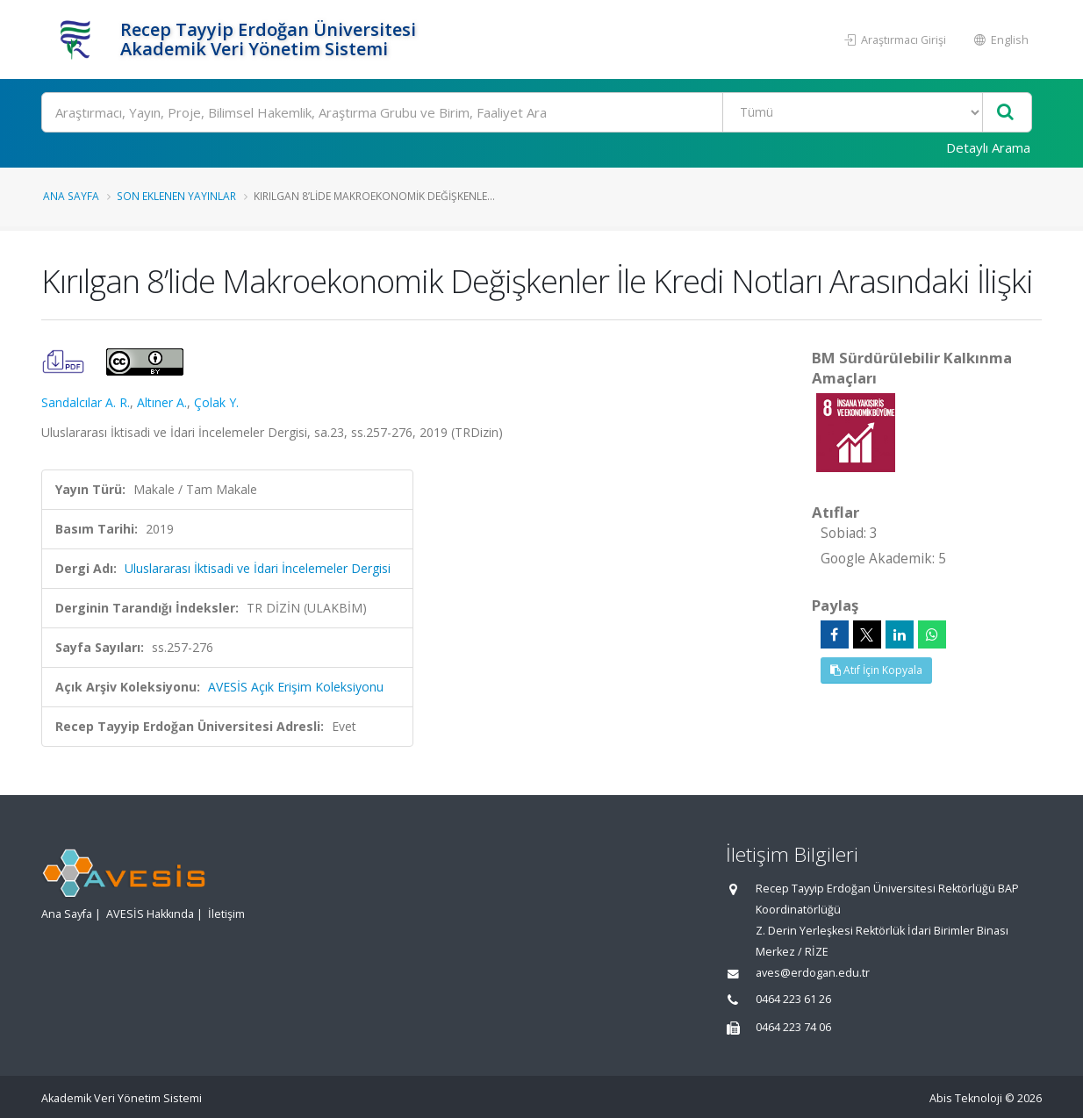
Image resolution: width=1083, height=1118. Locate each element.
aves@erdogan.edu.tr (813, 972)
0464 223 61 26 (793, 999)
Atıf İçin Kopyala (876, 670)
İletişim (226, 914)
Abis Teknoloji (965, 1098)
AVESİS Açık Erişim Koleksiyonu (296, 686)
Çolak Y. (216, 402)
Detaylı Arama (988, 147)
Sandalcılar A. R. (85, 402)
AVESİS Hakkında (150, 914)
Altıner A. (162, 402)
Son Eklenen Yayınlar (176, 196)
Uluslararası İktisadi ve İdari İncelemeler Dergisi (258, 568)
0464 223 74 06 (793, 1027)
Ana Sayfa (71, 196)
